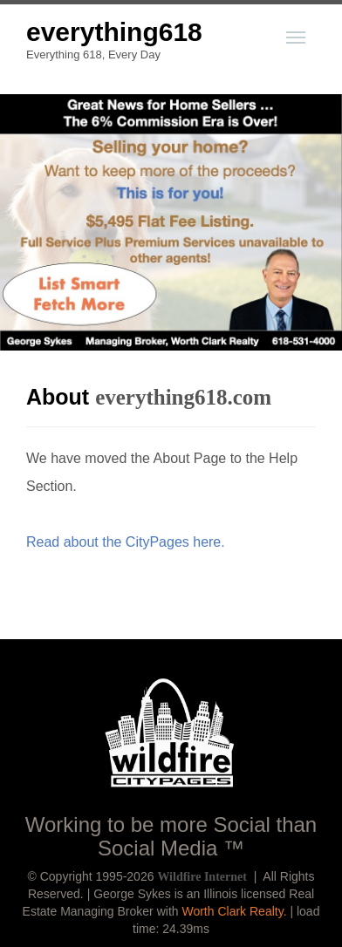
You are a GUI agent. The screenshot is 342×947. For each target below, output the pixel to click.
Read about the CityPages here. (125, 542)
